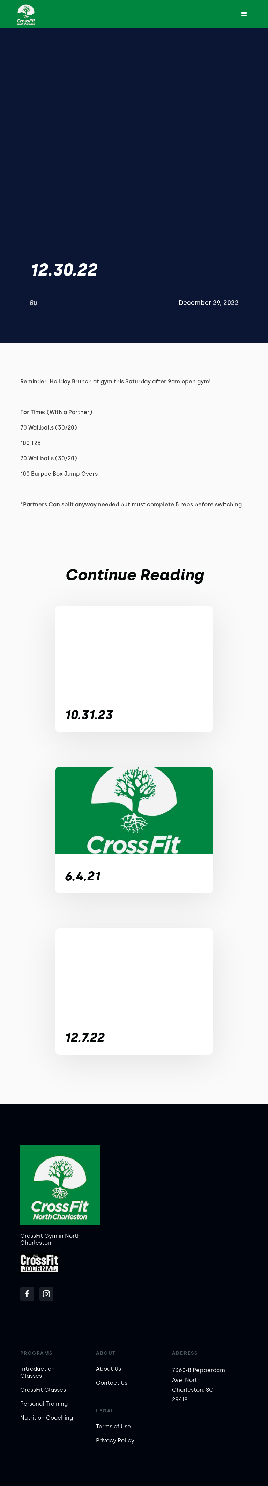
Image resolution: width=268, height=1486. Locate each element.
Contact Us (111, 1382)
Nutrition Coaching (46, 1417)
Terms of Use (113, 1426)
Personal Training (44, 1403)
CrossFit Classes (43, 1389)
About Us (108, 1369)
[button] (244, 13)
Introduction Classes (37, 1372)
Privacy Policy (115, 1440)
